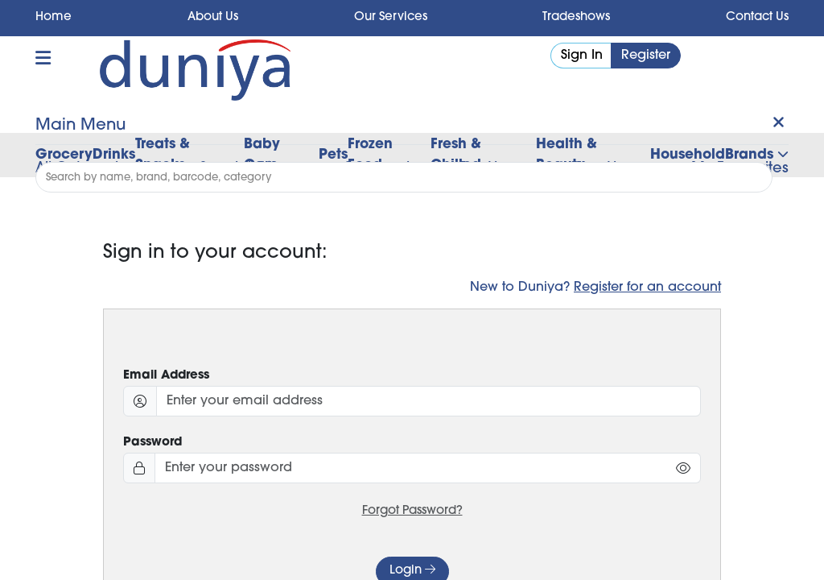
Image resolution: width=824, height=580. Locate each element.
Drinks (114, 155)
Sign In (582, 55)
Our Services (390, 17)
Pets (333, 155)
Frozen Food (370, 155)
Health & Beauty (566, 155)
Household (687, 155)
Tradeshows (576, 17)
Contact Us (757, 17)
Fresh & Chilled (456, 155)
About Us (212, 17)
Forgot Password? (412, 511)
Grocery (64, 155)
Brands (757, 155)
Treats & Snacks (162, 155)
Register (645, 55)
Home (53, 17)
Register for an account (647, 287)
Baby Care (262, 155)
